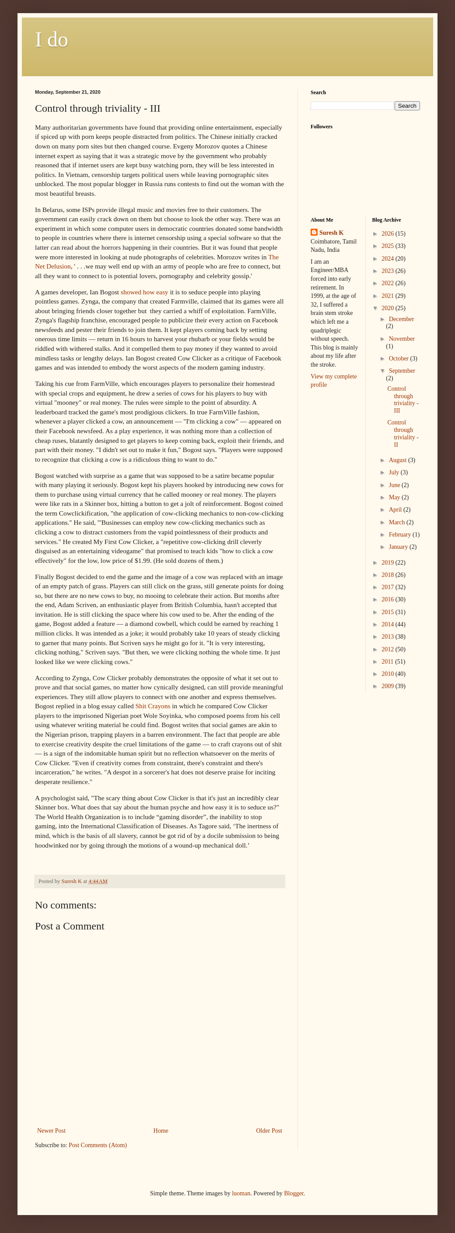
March (397, 522)
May (395, 497)
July (395, 472)
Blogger (293, 1193)
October (399, 358)
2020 (389, 308)
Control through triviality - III (402, 399)
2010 (389, 674)
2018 (389, 575)
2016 (389, 599)
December (401, 319)
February (401, 534)
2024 (389, 258)
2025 (389, 246)
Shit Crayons (153, 706)
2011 (388, 661)
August (398, 460)
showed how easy (144, 292)
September (402, 370)
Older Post (269, 1130)
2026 (389, 233)
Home (161, 1130)
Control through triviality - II (402, 433)
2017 (389, 587)
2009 (389, 686)
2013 (389, 636)
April (396, 509)
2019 (389, 562)
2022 (389, 283)
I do (51, 39)
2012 (389, 649)
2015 (389, 612)
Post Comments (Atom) (98, 1145)
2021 (389, 296)
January (399, 547)
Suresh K (331, 233)
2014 (389, 624)
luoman (241, 1193)
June (395, 485)
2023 (389, 271)
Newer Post (51, 1130)
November (402, 339)
